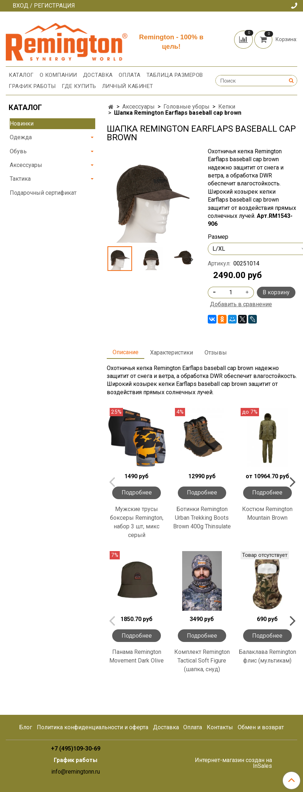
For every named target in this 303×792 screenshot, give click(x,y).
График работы (32, 86)
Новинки (22, 123)
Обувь (18, 151)
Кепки (226, 106)
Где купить (79, 86)
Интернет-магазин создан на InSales (233, 763)
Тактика (20, 178)
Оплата (130, 75)
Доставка (98, 75)
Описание (126, 352)
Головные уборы (186, 106)
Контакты (220, 727)
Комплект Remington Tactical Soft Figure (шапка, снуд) (202, 660)
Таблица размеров (174, 75)
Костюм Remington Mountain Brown (267, 513)
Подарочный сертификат (43, 192)
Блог (25, 727)
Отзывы (216, 352)
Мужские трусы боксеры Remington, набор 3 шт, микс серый (136, 522)
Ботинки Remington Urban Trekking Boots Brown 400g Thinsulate (202, 518)
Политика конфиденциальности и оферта (92, 727)
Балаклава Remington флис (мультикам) (267, 656)
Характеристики (171, 352)
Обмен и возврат (261, 727)
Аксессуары (138, 106)
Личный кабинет (127, 86)
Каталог (21, 75)
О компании (58, 75)
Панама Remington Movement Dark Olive (136, 656)
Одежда (21, 137)
